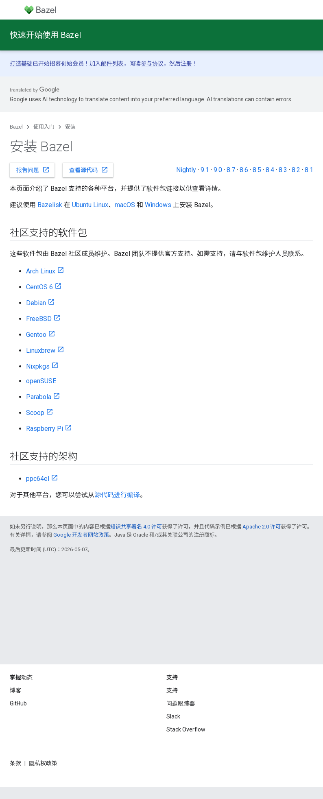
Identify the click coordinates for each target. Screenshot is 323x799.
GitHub (18, 703)
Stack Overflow (185, 729)
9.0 (218, 170)
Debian (36, 303)
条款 (15, 763)
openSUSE (41, 381)
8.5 (257, 170)
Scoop (35, 413)
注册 (186, 63)
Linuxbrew (40, 350)
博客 (15, 690)
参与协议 (152, 63)
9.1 (205, 170)
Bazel (16, 127)
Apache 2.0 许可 (261, 527)
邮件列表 (112, 63)
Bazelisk (49, 205)
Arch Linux (40, 271)
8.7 (231, 170)
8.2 (296, 170)
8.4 (270, 170)
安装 (70, 127)
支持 (172, 690)
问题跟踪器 (180, 703)
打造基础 (21, 63)
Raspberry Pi (44, 428)
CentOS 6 (39, 287)
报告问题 (33, 169)
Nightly (186, 170)
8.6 (244, 170)
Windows (158, 205)
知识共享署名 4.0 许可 (136, 527)
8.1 (309, 170)
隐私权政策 (43, 763)
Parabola (38, 397)
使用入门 (44, 127)
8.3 (283, 170)
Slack (173, 716)
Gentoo (36, 334)
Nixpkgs (38, 366)
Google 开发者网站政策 (81, 535)
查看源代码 (88, 169)
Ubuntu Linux (90, 205)
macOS (125, 205)
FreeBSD (39, 319)
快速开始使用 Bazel (45, 35)
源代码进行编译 (117, 495)
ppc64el (37, 478)
